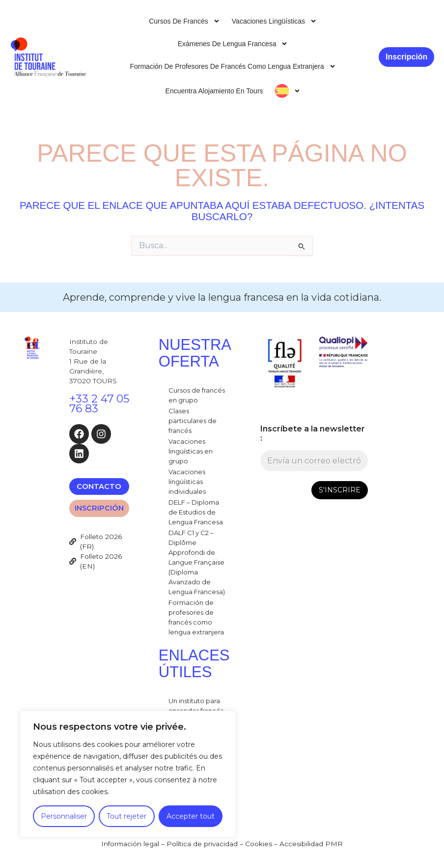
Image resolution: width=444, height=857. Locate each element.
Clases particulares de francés (192, 420)
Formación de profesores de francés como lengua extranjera (232, 66)
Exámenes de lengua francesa (233, 43)
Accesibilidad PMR (311, 844)
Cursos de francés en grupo (196, 395)
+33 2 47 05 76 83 (99, 403)
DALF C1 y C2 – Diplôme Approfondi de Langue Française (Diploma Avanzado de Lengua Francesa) (196, 562)
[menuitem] (287, 91)
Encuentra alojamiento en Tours (214, 91)
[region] (128, 774)
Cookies (258, 844)
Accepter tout (190, 816)
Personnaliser (64, 816)
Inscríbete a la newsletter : (312, 433)
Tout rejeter (126, 816)
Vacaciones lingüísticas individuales (187, 481)
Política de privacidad (202, 844)
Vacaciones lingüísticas (274, 21)
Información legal (130, 844)
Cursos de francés (184, 21)
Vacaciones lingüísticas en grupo (190, 451)
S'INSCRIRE (340, 490)
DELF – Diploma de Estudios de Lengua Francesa (195, 512)
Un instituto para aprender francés (195, 705)
